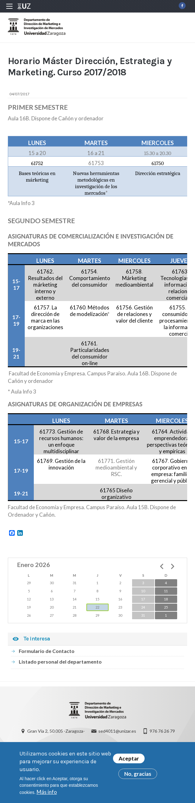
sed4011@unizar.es (117, 731)
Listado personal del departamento (60, 662)
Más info (47, 795)
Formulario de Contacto (46, 651)
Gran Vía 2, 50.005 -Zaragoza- (56, 731)
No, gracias (137, 777)
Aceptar (129, 761)
